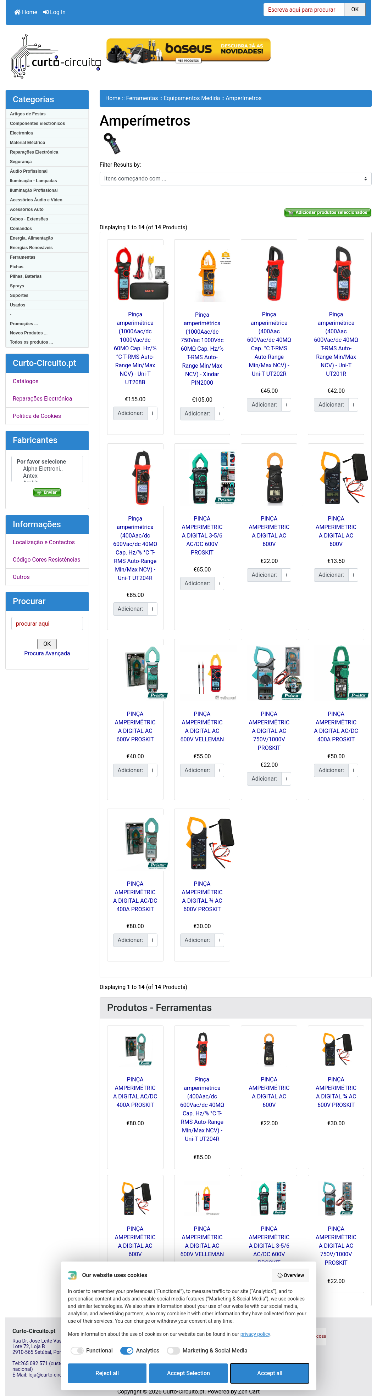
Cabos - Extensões (29, 219)
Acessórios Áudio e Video (36, 199)
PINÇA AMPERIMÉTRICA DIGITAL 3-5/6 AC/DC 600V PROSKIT (202, 535)
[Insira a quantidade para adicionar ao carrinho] (152, 413)
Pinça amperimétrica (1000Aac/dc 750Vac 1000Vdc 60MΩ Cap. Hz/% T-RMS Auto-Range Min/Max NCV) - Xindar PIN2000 (202, 348)
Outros (21, 577)
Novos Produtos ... (29, 333)
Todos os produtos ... (31, 342)
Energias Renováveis (31, 247)
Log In (54, 12)
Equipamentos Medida (191, 98)
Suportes (19, 295)
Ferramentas (22, 257)
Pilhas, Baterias (25, 276)
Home (25, 12)
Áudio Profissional (29, 171)
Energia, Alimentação (31, 238)
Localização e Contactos (44, 542)
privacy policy (255, 1334)
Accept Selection (188, 1373)
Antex (47, 475)
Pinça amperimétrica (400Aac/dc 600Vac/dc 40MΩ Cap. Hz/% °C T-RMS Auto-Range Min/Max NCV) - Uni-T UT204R (202, 1109)
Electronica (21, 133)
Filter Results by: (120, 164)
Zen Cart (249, 1391)
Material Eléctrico (27, 142)
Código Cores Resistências (47, 559)
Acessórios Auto (27, 209)
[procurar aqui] (47, 623)
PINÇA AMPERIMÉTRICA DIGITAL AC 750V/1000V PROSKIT (269, 731)
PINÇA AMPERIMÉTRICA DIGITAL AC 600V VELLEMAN (202, 1241)
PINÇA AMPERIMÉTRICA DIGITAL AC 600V (269, 1092)
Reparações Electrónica (34, 152)
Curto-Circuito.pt (183, 1391)
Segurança (21, 161)
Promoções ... (24, 323)
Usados (17, 305)
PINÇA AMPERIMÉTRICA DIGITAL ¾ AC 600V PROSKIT (336, 1092)
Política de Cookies (37, 416)
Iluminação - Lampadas (33, 180)
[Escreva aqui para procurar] (304, 9)
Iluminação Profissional (34, 190)
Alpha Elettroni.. (47, 468)
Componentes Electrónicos (37, 123)
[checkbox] (90, 1350)
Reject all (107, 1373)
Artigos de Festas (28, 113)
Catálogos (25, 381)
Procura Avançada (47, 653)
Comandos (21, 228)
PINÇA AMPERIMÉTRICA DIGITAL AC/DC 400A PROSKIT (135, 1092)
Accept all (269, 1373)
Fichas (16, 266)
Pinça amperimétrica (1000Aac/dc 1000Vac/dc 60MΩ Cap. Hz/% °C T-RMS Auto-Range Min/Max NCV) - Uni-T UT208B (135, 348)
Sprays (17, 285)
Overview (290, 1275)
